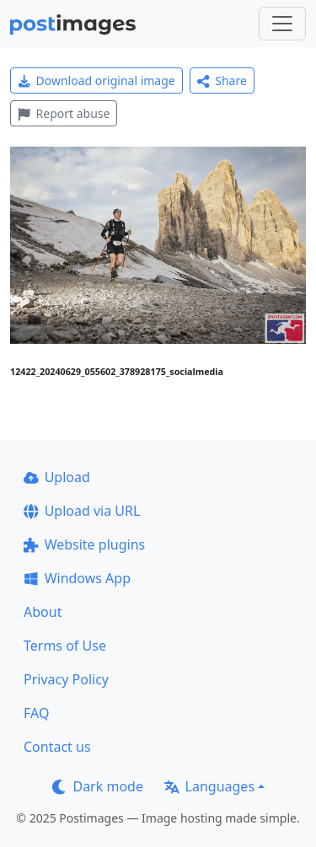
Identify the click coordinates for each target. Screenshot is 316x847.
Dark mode (97, 786)
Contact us (57, 746)
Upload (57, 477)
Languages (209, 786)
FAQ (36, 713)
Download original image (96, 80)
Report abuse (64, 113)
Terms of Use (65, 645)
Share (222, 80)
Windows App (77, 578)
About (43, 612)
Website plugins (84, 544)
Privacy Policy (66, 679)
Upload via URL (82, 510)
